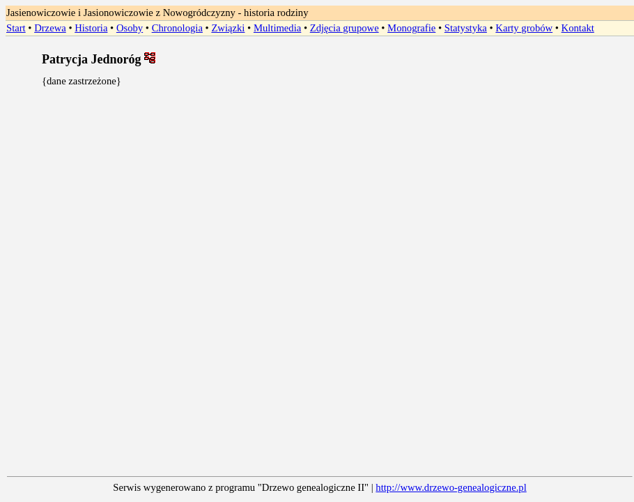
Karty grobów (523, 27)
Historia (91, 27)
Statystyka (465, 27)
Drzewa (50, 27)
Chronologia (177, 27)
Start (16, 27)
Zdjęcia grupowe (344, 27)
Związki (228, 27)
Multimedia (277, 27)
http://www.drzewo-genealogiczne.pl (451, 487)
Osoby (129, 27)
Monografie (411, 27)
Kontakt (578, 27)
